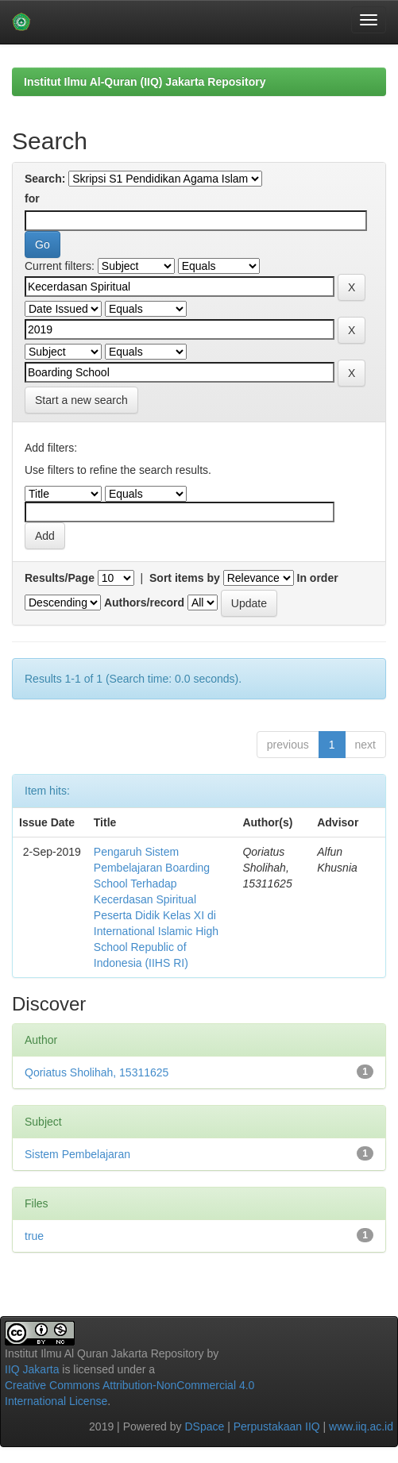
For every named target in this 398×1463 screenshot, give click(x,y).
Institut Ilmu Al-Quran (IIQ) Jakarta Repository (144, 81)
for (32, 198)
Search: (45, 178)
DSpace (204, 1426)
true (34, 1236)
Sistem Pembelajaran (77, 1154)
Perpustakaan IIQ (277, 1426)
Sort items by (184, 578)
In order (317, 578)
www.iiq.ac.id (361, 1426)
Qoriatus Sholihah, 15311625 (96, 1072)
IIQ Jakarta (32, 1369)
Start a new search (81, 400)
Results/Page (60, 578)
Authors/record (144, 602)
